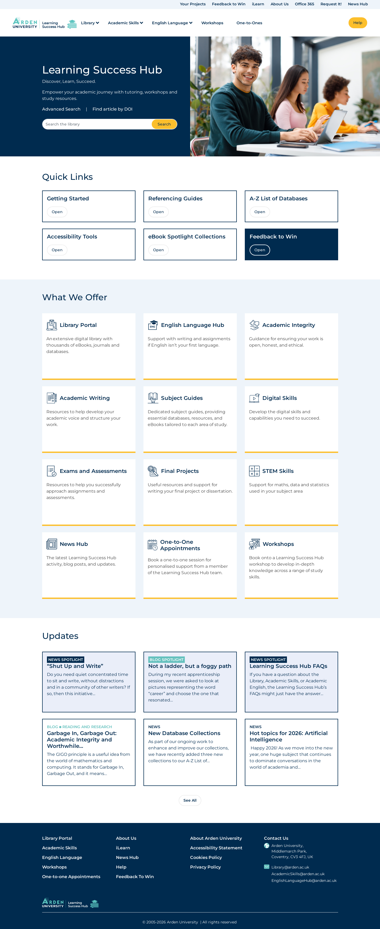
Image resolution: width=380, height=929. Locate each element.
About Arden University (216, 838)
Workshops (54, 867)
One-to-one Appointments (71, 876)
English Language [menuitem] (170, 23)
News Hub (358, 4)
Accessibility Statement (216, 847)
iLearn (258, 4)
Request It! (331, 4)
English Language (62, 857)
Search (164, 124)
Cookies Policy (206, 857)
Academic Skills (59, 847)
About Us (280, 4)
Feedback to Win (229, 4)
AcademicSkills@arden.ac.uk (298, 874)
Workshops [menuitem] (212, 23)
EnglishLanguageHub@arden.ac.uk (304, 880)
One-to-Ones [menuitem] (249, 23)
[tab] (88, 682)
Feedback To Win (135, 876)
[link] (45, 22)
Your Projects (193, 4)
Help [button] (357, 22)
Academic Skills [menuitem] (123, 23)
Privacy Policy (205, 867)
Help (121, 867)
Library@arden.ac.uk (290, 867)
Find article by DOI (113, 109)
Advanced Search (61, 109)
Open (57, 211)
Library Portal (57, 838)
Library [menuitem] (88, 23)
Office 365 (304, 4)
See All (190, 800)
